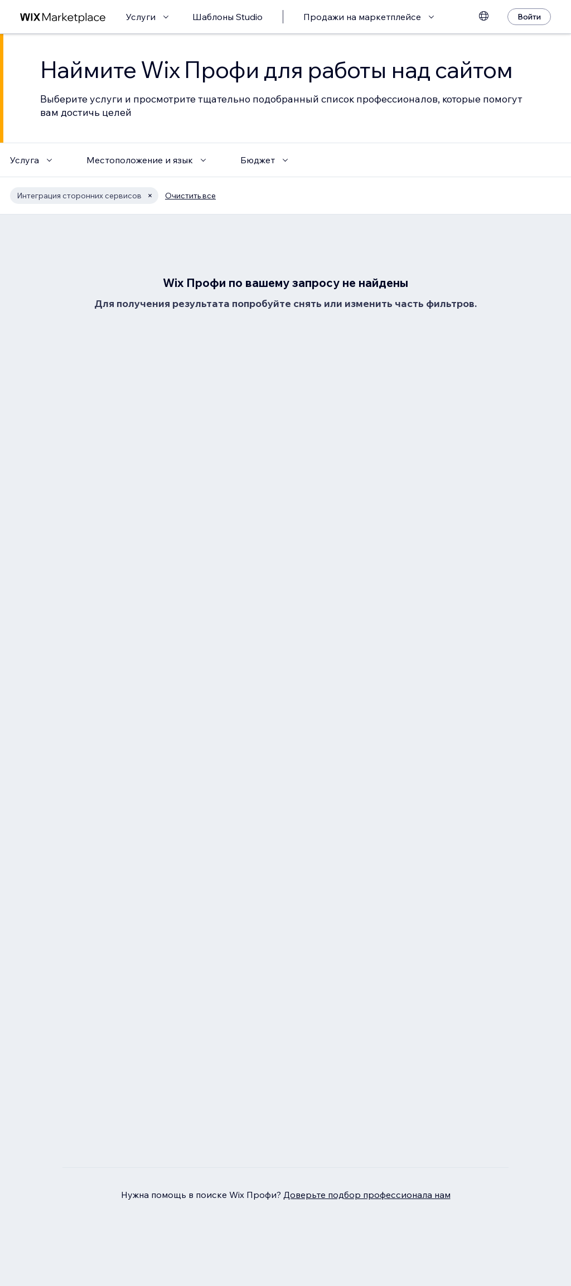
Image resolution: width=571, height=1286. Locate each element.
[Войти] (529, 16)
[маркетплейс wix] (63, 17)
